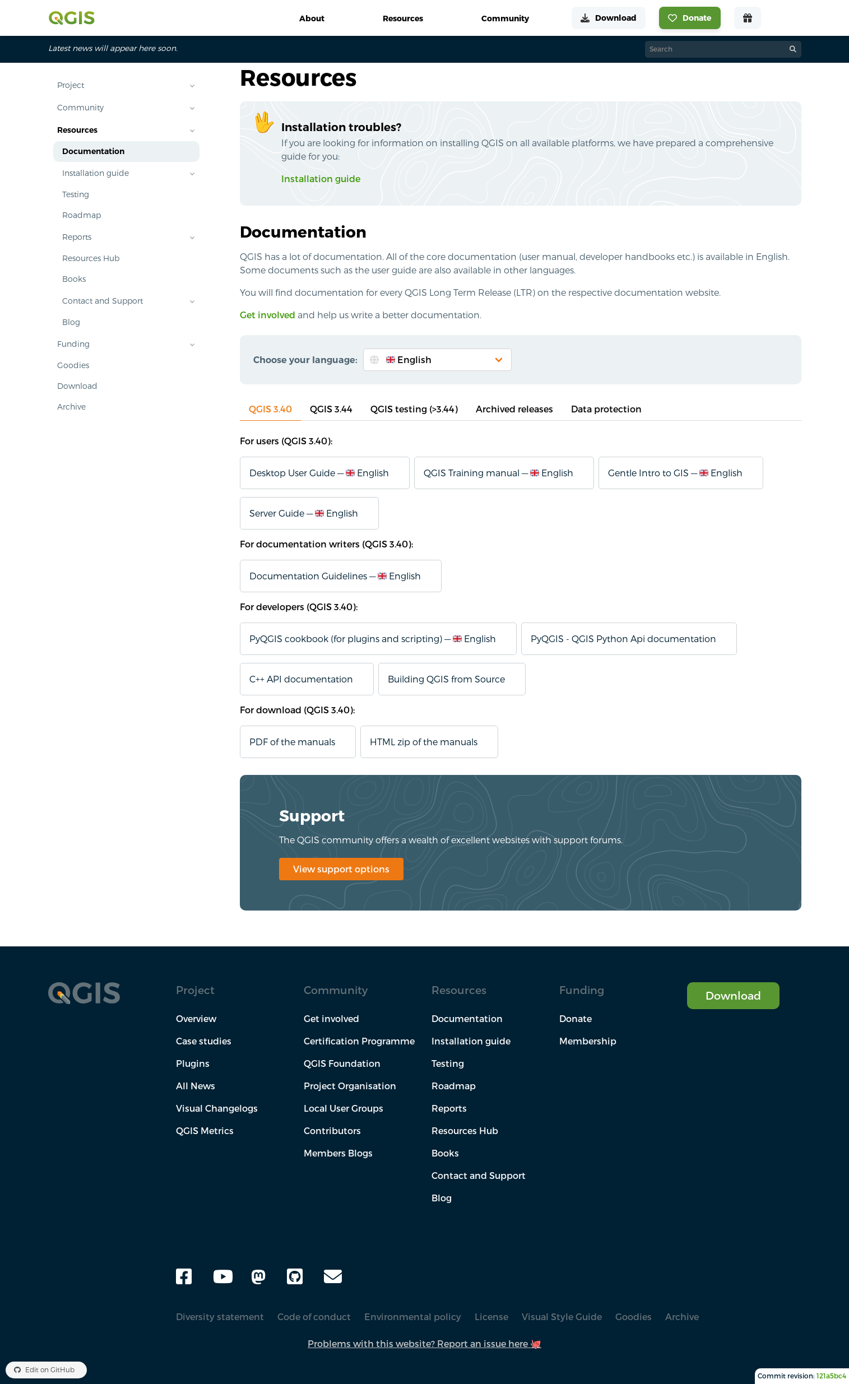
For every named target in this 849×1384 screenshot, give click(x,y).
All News (195, 1085)
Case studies (203, 1041)
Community (80, 108)
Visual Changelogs (217, 1108)
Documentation (93, 151)
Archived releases (514, 409)
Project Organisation (350, 1085)
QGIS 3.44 (331, 409)
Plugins (193, 1063)
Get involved (267, 314)
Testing (75, 194)
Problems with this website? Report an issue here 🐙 (424, 1343)
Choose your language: (305, 359)
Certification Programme (359, 1041)
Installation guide (95, 173)
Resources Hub (90, 258)
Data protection (606, 409)
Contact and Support (102, 301)
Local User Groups (343, 1108)
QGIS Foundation (342, 1063)
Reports (76, 237)
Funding (73, 344)
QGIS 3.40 (270, 409)
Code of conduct (314, 1316)
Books (74, 279)
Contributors (332, 1130)
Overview (196, 1018)
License (491, 1316)
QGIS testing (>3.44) (414, 409)
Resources (77, 130)
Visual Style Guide (562, 1316)
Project (70, 85)
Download (77, 386)
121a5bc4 (831, 1376)
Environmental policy (412, 1316)
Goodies (73, 365)
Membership (587, 1041)
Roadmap (81, 215)
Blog (71, 322)
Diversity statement (220, 1316)
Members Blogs (338, 1153)
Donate (575, 1018)
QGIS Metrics (205, 1130)
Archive (71, 407)
